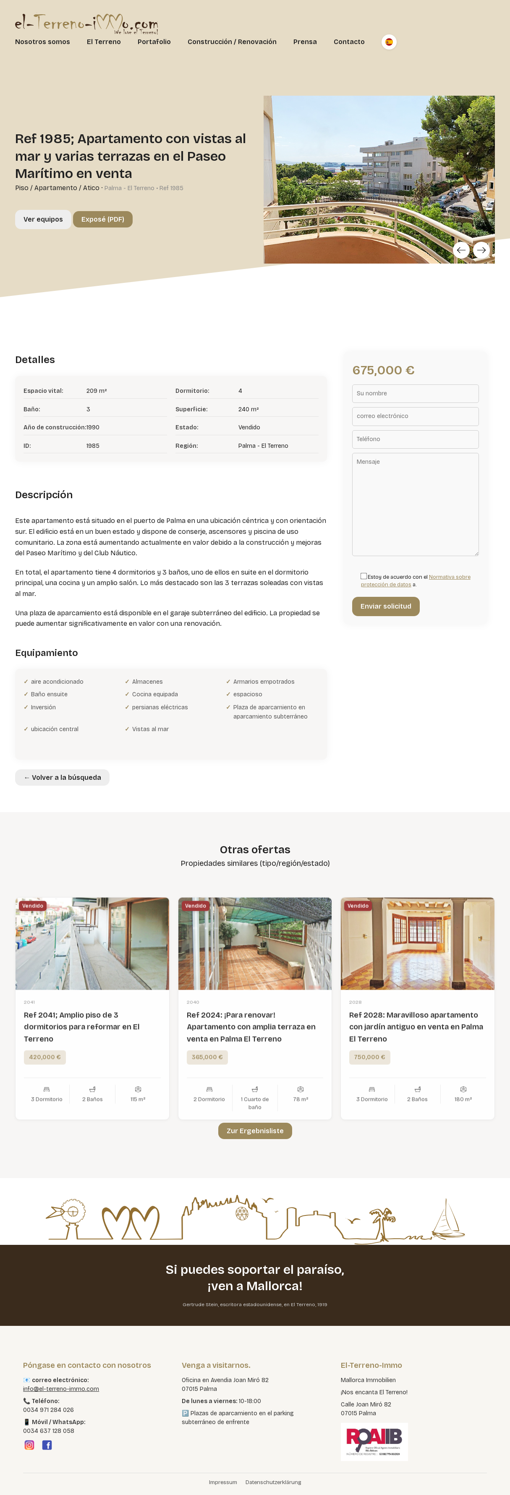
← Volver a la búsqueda (62, 777)
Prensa (305, 42)
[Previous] (461, 250)
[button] (18, 1476)
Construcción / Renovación (232, 42)
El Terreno (104, 42)
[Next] (481, 250)
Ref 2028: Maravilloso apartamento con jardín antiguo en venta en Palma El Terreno (416, 1045)
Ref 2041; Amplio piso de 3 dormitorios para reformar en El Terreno (82, 1045)
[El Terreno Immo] (86, 23)
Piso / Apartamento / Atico (57, 188)
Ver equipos (43, 219)
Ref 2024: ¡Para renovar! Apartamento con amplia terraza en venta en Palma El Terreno (251, 1045)
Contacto (349, 42)
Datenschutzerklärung (273, 1482)
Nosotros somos (42, 42)
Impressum (223, 1482)
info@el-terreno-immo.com (61, 1389)
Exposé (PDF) (102, 219)
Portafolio (154, 42)
